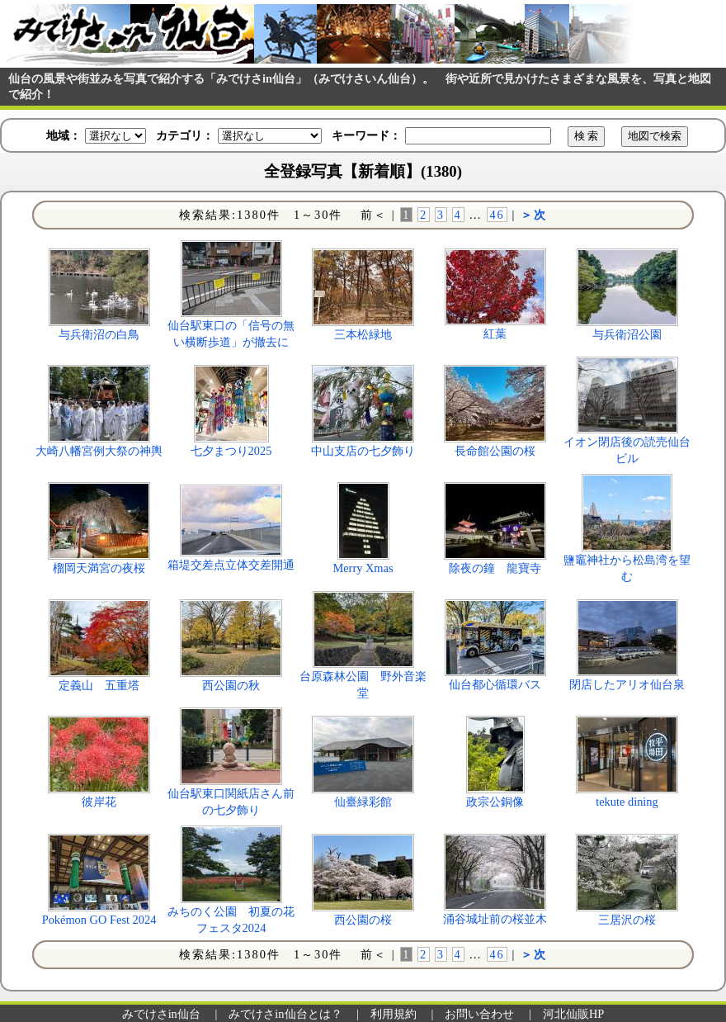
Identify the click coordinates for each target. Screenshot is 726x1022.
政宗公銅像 (495, 801)
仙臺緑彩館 (363, 801)
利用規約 (393, 1013)
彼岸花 (99, 801)
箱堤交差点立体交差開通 (231, 564)
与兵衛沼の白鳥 (99, 334)
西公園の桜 (363, 919)
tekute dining (627, 801)
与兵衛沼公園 (627, 334)
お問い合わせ (479, 1013)
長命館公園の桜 (495, 450)
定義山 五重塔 (99, 685)
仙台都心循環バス (495, 684)
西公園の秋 (231, 685)
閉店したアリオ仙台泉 (627, 684)
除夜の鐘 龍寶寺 (495, 568)
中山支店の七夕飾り (363, 450)
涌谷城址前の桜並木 (495, 918)
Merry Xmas (362, 568)
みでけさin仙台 (161, 1013)
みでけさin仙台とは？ (285, 1013)
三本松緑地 (363, 334)
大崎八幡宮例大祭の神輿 (99, 450)
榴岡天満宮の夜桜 (99, 568)
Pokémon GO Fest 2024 (99, 919)
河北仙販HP (573, 1013)
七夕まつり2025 (231, 450)
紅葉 (495, 333)
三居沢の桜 (627, 919)
